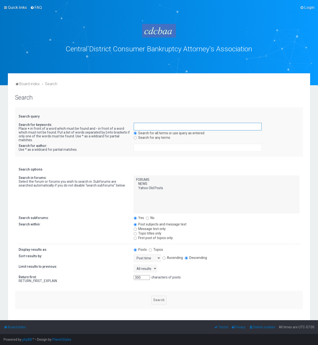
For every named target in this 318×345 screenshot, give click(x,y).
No (150, 216)
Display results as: (33, 248)
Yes (139, 216)
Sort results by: (30, 255)
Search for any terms (152, 136)
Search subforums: (34, 216)
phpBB (27, 339)
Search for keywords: (35, 123)
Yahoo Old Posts (216, 187)
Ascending (172, 257)
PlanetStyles (61, 339)
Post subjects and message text (160, 223)
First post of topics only (153, 237)
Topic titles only (147, 232)
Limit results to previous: (38, 265)
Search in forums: (33, 176)
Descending (196, 257)
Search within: (30, 223)
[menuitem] (36, 7)
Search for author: (33, 144)
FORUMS (216, 178)
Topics (156, 248)
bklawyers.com (198, 59)
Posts (140, 248)
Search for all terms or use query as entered (169, 132)
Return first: (28, 276)
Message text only (150, 227)
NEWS (216, 183)
